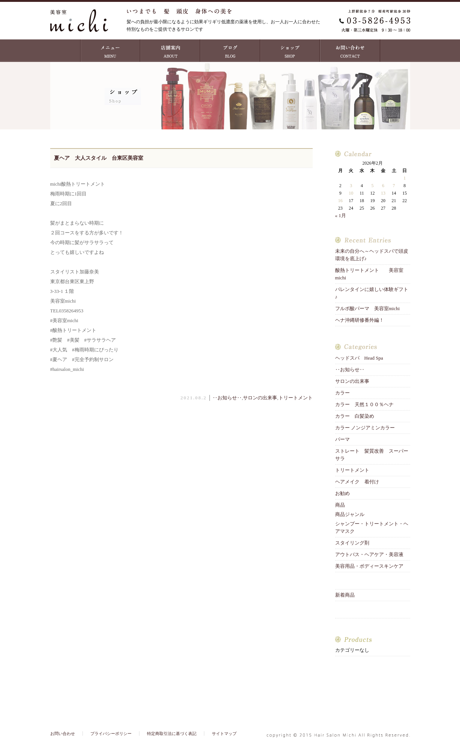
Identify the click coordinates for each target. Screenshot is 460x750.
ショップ (290, 50)
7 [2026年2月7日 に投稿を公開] (394, 185)
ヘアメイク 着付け (357, 481)
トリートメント (298, 397)
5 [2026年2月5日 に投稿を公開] (372, 185)
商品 (340, 505)
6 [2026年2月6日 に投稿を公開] (383, 185)
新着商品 (345, 595)
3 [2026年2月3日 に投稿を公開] (351, 185)
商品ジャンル (349, 514)
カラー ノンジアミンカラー (365, 427)
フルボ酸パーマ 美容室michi (367, 308)
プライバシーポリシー (111, 733)
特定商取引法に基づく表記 (171, 733)
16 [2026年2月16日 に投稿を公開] (340, 200)
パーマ (342, 439)
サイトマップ (224, 733)
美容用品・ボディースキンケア (369, 566)
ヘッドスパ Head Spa (359, 358)
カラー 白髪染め (354, 416)
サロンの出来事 (260, 397)
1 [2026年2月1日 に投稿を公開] (404, 178)
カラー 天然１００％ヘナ (364, 404)
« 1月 (340, 215)
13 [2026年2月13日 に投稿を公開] (383, 193)
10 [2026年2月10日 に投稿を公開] (351, 193)
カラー (342, 393)
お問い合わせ (350, 50)
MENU (110, 50)
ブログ (230, 50)
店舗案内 (170, 50)
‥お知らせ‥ (227, 397)
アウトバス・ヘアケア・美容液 (369, 554)
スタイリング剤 (352, 543)
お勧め (342, 493)
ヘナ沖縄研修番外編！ (359, 320)
